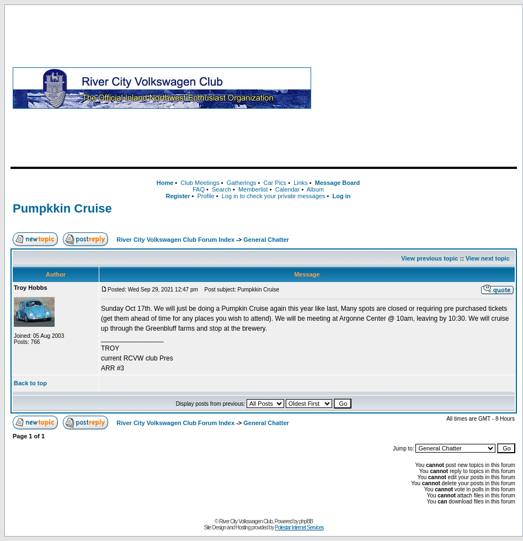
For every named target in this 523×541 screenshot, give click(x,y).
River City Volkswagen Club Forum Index (175, 239)
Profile (206, 196)
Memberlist (253, 189)
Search (221, 189)
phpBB (306, 521)
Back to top (30, 383)
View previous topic (429, 258)
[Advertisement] (416, 87)
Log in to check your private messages (273, 196)
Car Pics (275, 182)
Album (315, 189)
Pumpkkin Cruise (62, 208)
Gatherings (242, 182)
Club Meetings (199, 182)
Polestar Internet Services (299, 527)
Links (300, 182)
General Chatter (266, 239)
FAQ (199, 189)
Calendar (287, 189)
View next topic (488, 258)
